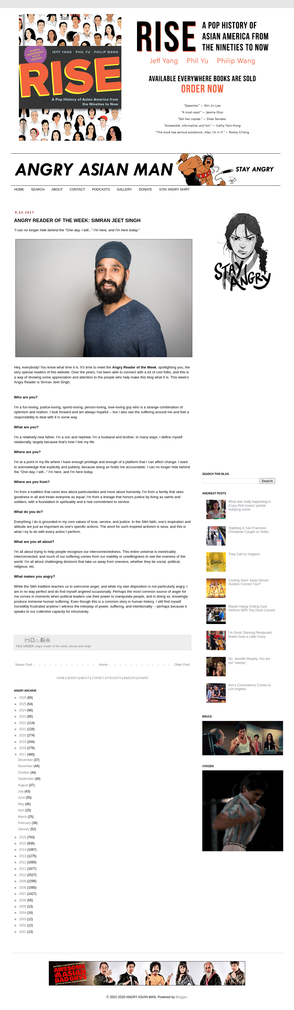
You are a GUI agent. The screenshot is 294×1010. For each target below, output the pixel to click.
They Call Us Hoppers (244, 554)
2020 (23, 735)
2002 (23, 925)
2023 (23, 716)
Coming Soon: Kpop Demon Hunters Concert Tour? (248, 582)
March (23, 817)
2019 (23, 742)
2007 (23, 894)
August (23, 785)
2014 (23, 850)
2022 (23, 723)
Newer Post (23, 665)
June (22, 797)
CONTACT (77, 189)
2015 (23, 843)
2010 (23, 875)
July (21, 791)
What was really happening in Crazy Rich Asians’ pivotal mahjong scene (249, 505)
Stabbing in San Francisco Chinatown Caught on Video (248, 530)
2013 (23, 856)
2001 (23, 932)
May (21, 804)
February (25, 823)
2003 (23, 919)
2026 (23, 697)
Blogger (181, 997)
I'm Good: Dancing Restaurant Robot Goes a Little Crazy (250, 634)
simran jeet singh (80, 646)
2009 (23, 881)
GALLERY (124, 189)
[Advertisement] (242, 382)
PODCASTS (101, 189)
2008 (23, 888)
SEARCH (38, 189)
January (24, 829)
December (26, 760)
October (24, 772)
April (21, 810)
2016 (23, 837)
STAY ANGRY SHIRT (174, 189)
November (26, 766)
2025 (23, 704)
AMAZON (129, 678)
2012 (23, 862)
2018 (23, 748)
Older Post (182, 665)
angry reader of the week (51, 646)
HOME (19, 189)
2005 (23, 906)
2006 (23, 900)
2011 (23, 869)
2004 (23, 913)
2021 (23, 729)
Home (103, 665)
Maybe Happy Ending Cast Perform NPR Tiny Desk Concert (251, 608)
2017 (23, 754)
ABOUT (57, 189)
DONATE (145, 189)
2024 (23, 710)
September (26, 779)
